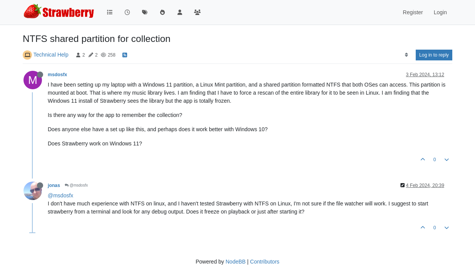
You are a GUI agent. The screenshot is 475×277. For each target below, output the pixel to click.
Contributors (264, 262)
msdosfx (57, 74)
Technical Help (51, 55)
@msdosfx (76, 185)
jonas (54, 185)
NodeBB (236, 262)
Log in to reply (434, 55)
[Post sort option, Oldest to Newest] (406, 55)
